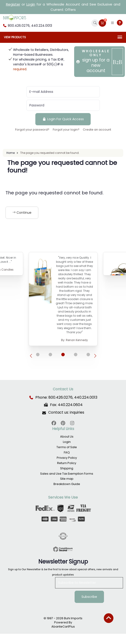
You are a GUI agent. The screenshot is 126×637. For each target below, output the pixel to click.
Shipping (66, 468)
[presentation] (31, 356)
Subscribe (89, 596)
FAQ (67, 452)
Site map (66, 479)
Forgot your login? (66, 129)
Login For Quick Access (63, 119)
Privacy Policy (67, 458)
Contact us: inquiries (66, 412)
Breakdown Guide (66, 484)
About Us (66, 436)
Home (10, 153)
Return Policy (66, 463)
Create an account (97, 129)
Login (30, 4)
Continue (21, 212)
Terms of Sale (66, 447)
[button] (95, 23)
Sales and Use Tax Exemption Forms (66, 474)
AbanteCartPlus (63, 626)
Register (13, 4)
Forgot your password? (32, 129)
